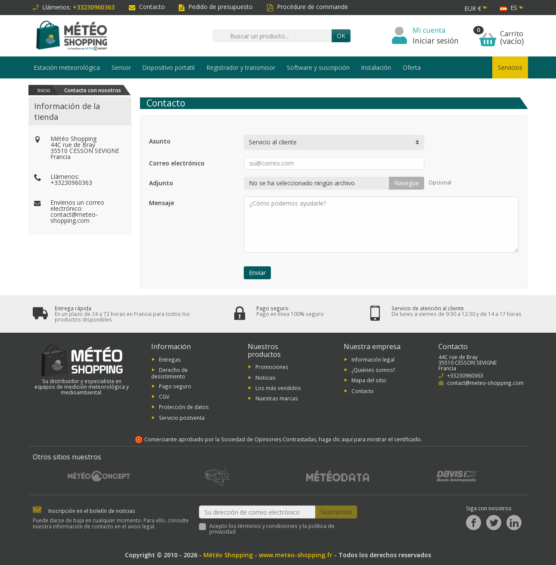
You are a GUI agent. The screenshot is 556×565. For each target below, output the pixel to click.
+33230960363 (71, 182)
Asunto (160, 141)
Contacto (147, 7)
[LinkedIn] (514, 522)
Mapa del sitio (368, 380)
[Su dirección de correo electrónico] (257, 512)
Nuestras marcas (276, 398)
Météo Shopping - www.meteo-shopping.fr (267, 555)
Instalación (376, 67)
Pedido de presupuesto (216, 7)
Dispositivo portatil (168, 67)
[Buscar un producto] (272, 35)
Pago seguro (175, 385)
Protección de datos (184, 406)
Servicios (510, 67)
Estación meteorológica (67, 67)
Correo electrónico (177, 163)
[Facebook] (473, 522)
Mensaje (161, 203)
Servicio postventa (182, 417)
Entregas (170, 359)
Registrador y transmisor (240, 67)
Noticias (265, 377)
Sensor (121, 67)
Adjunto (161, 183)
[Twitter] (493, 522)
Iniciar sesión (436, 40)
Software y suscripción (318, 67)
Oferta (412, 67)
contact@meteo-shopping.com (74, 217)
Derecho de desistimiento (169, 373)
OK (341, 35)
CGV (164, 396)
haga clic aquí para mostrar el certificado (370, 439)
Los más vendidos (278, 387)
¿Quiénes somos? (373, 369)
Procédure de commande (307, 7)
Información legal (372, 359)
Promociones (272, 366)
